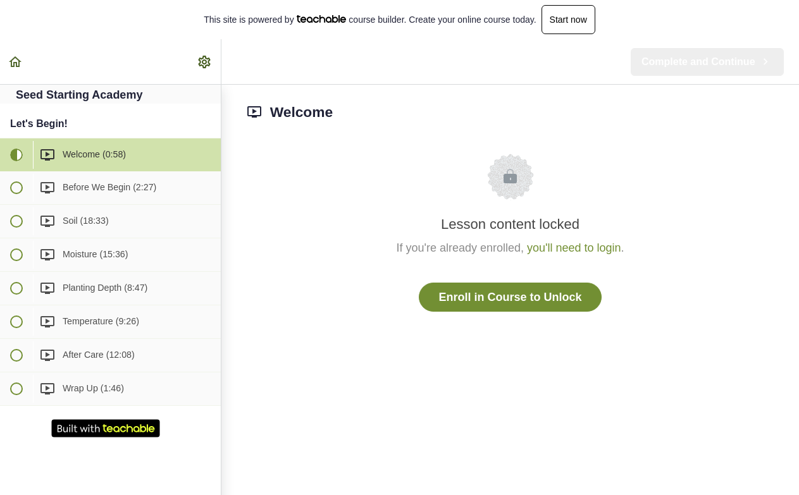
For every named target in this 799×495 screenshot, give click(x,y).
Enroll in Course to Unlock (509, 297)
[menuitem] (205, 61)
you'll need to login (574, 247)
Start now (568, 20)
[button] (16, 61)
